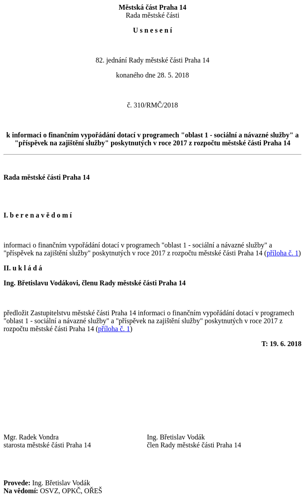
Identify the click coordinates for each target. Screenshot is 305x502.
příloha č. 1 (282, 253)
